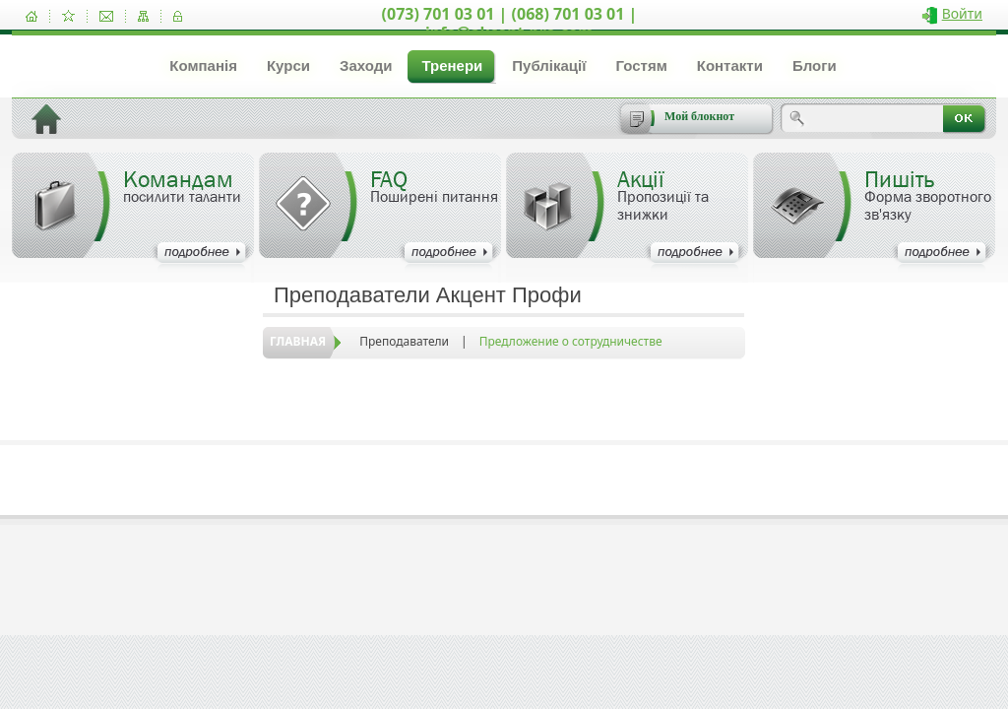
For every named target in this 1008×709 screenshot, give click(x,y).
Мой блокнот (699, 116)
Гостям (640, 65)
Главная (298, 341)
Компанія (203, 65)
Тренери (451, 65)
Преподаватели (404, 341)
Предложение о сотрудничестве (570, 341)
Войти (962, 13)
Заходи (366, 65)
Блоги (814, 65)
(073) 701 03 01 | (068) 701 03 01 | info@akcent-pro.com (510, 23)
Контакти (730, 65)
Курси (288, 65)
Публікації (549, 65)
